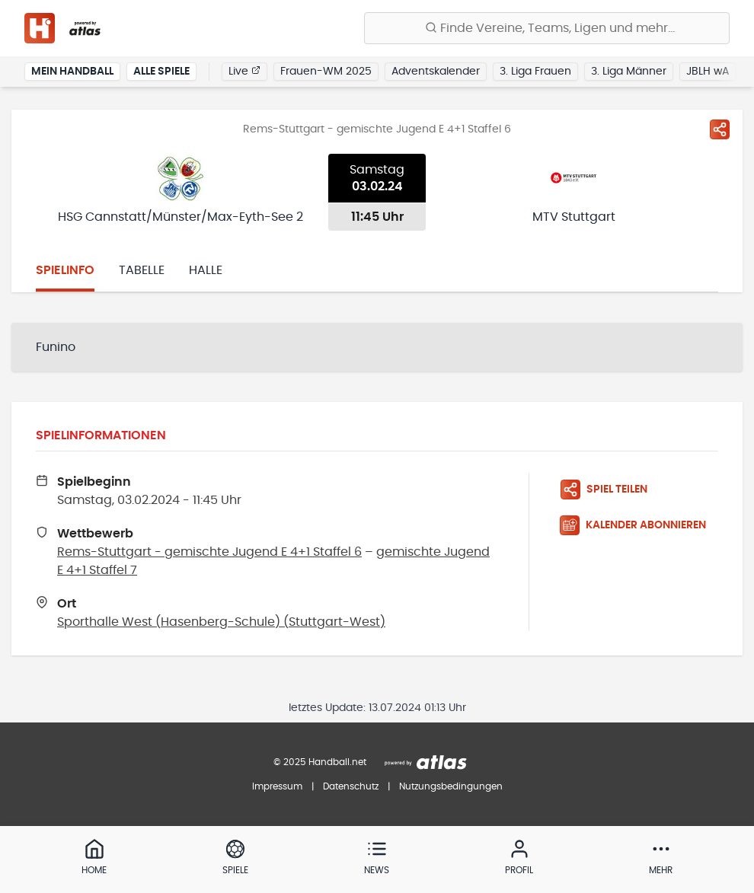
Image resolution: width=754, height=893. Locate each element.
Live (244, 70)
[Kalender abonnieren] (639, 525)
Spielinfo (65, 270)
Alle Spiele (161, 71)
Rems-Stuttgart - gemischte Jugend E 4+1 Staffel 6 (209, 552)
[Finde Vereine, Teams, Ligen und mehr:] (547, 28)
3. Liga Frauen (535, 71)
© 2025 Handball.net (319, 762)
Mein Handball (72, 71)
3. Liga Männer (628, 71)
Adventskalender (435, 71)
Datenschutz (351, 786)
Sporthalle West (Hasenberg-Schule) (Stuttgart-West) (221, 622)
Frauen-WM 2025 (326, 71)
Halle (205, 270)
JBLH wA (707, 71)
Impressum (277, 786)
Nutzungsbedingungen (451, 786)
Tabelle (142, 270)
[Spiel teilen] (720, 129)
